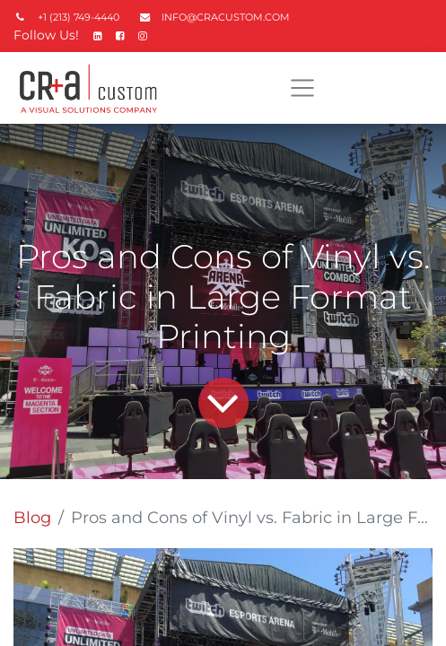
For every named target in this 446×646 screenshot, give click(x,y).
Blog (32, 518)
